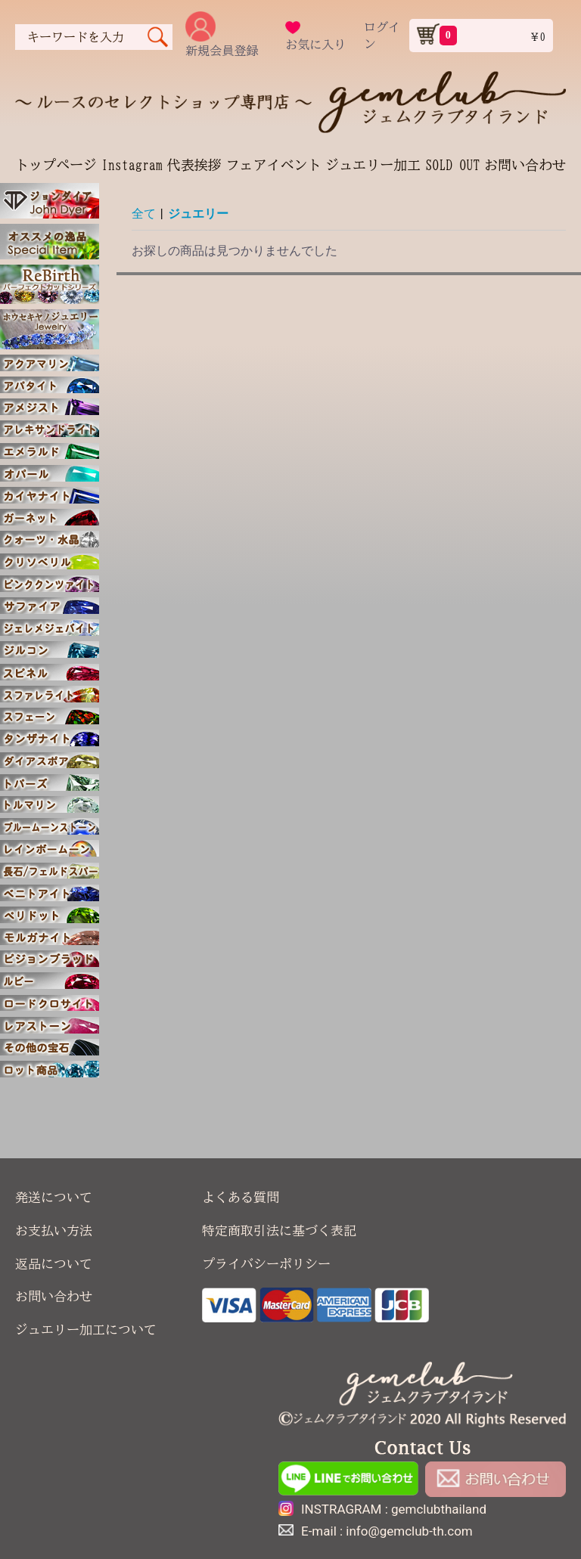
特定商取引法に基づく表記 (279, 1230)
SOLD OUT (452, 165)
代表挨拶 (194, 165)
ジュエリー (198, 213)
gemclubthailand (438, 1509)
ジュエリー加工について (86, 1329)
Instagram (132, 165)
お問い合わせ (525, 165)
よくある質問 (240, 1197)
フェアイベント (273, 165)
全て (144, 213)
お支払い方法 (53, 1230)
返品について (53, 1263)
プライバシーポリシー (266, 1263)
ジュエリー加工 (373, 165)
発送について (53, 1197)
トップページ (56, 165)
